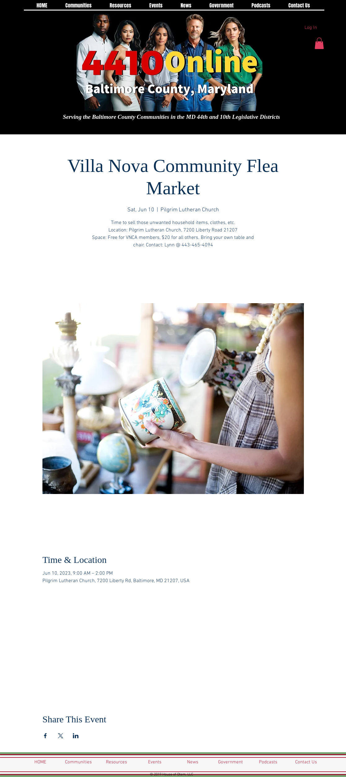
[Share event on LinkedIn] (76, 735)
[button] (319, 43)
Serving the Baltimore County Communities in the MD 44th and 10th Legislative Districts (171, 117)
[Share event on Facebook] (45, 735)
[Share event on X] (61, 735)
